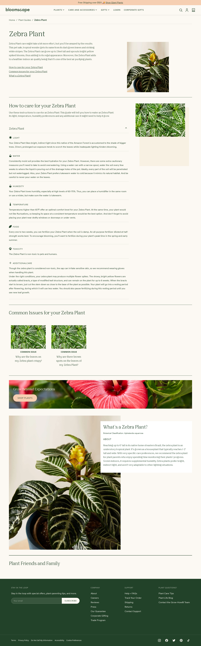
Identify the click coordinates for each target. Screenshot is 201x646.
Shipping (129, 602)
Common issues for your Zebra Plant (28, 72)
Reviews (95, 602)
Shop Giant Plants (114, 2)
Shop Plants (25, 398)
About (94, 593)
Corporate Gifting (99, 615)
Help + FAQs (131, 593)
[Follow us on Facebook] (166, 640)
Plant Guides (24, 20)
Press (93, 606)
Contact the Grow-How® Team (174, 602)
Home (12, 20)
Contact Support (133, 611)
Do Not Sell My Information (41, 640)
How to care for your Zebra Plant (26, 67)
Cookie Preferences (74, 640)
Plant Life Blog (166, 597)
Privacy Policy (23, 640)
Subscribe (71, 600)
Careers (95, 597)
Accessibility (59, 640)
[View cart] (193, 10)
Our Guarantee (98, 611)
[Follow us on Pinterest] (181, 640)
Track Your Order (133, 597)
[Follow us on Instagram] (159, 640)
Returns (128, 606)
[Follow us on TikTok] (188, 640)
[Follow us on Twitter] (174, 640)
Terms (13, 640)
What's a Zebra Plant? (20, 76)
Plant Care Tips (166, 593)
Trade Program (98, 620)
